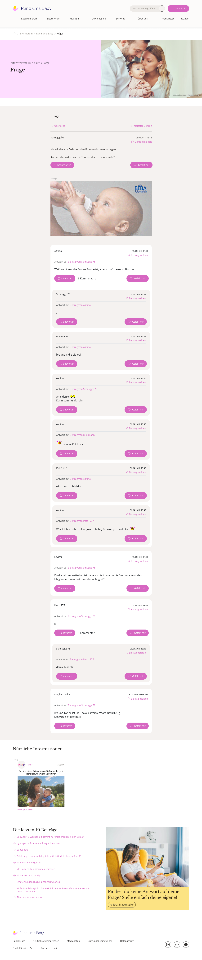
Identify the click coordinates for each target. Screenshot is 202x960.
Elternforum (53, 18)
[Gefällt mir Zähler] (141, 165)
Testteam (184, 18)
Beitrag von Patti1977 (82, 520)
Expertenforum (29, 18)
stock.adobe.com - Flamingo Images (186, 95)
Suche (162, 8)
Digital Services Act (23, 948)
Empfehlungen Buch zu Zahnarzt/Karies (38, 881)
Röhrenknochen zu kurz (29, 897)
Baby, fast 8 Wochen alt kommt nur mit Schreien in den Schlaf (50, 836)
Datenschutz (127, 940)
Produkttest (168, 18)
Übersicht (59, 125)
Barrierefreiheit (49, 948)
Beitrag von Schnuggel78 (81, 261)
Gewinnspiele (99, 18)
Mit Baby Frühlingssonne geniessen (36, 869)
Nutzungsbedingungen (100, 940)
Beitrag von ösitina (80, 304)
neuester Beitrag (143, 125)
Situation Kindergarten (29, 862)
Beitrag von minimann (82, 434)
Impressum (19, 940)
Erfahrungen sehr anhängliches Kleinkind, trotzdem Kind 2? (49, 856)
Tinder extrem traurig (28, 875)
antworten (66, 278)
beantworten (64, 164)
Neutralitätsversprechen (46, 940)
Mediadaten (73, 940)
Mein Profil (180, 8)
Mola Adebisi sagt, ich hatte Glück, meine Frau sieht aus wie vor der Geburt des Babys (53, 890)
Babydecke (22, 849)
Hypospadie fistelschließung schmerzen (38, 843)
